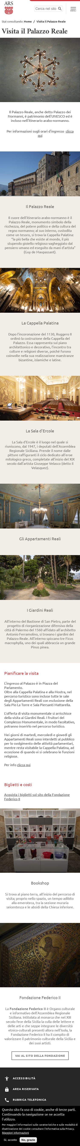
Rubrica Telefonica (25, 1099)
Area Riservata (21, 1089)
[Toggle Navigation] (73, 8)
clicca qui (24, 764)
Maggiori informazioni (15, 1133)
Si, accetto (10, 1140)
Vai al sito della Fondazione (40, 1055)
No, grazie (28, 1140)
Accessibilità (19, 1078)
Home (28, 21)
